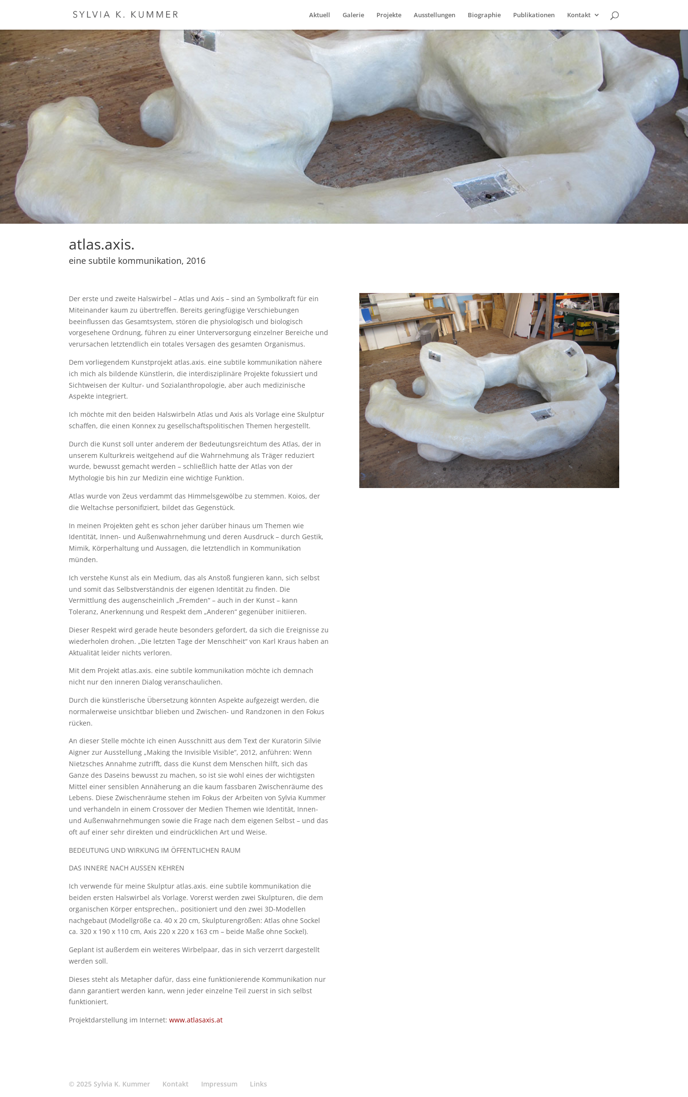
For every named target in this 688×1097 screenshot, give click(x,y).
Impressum (219, 1083)
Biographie (484, 15)
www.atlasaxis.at (196, 1019)
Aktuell (319, 15)
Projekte (388, 15)
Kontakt (579, 15)
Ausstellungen (434, 15)
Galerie (353, 15)
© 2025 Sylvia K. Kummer (109, 1083)
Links (258, 1083)
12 (534, 469)
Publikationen (534, 15)
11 (525, 469)
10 (517, 469)
